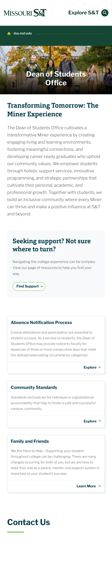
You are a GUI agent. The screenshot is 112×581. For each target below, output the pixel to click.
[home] (25, 13)
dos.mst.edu (23, 33)
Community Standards (56, 404)
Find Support (27, 286)
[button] (104, 12)
